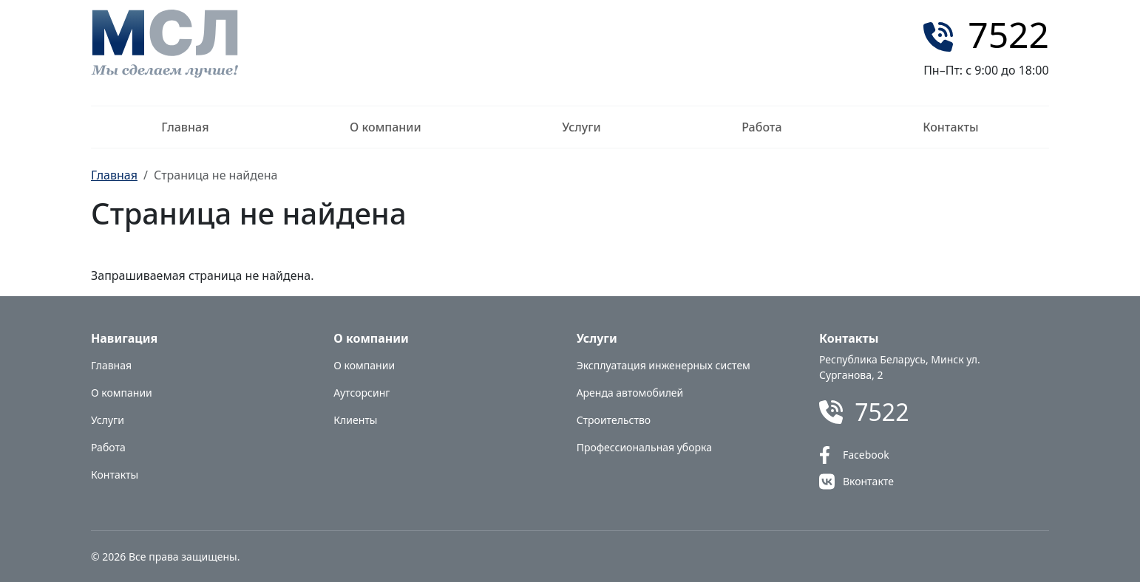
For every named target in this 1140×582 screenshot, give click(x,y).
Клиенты (355, 420)
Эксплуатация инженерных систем (663, 365)
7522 (1008, 34)
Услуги (581, 127)
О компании (385, 127)
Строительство (614, 420)
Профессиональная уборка (644, 447)
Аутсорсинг (361, 393)
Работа (761, 127)
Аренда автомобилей (630, 393)
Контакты (951, 127)
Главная (184, 127)
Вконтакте (868, 481)
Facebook (866, 455)
